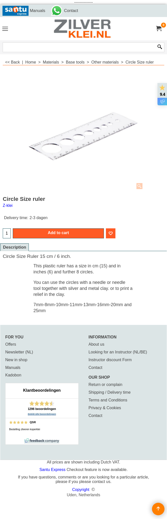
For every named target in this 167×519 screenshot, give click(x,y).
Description (14, 247)
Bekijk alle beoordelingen (42, 414)
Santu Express (53, 469)
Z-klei (8, 205)
